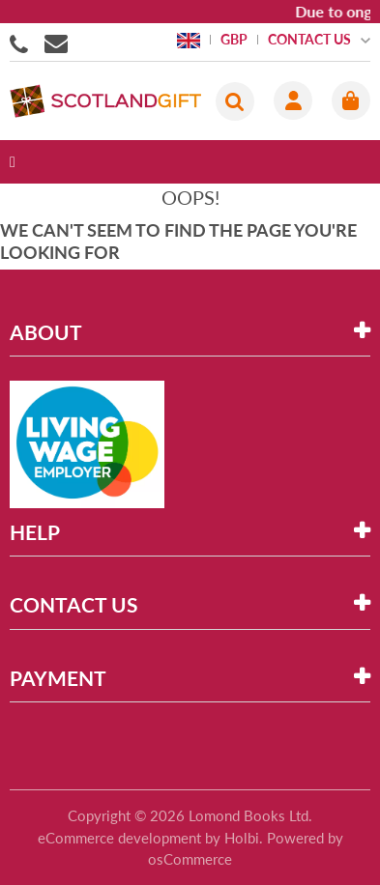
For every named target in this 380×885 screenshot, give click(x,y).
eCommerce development (119, 837)
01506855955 (22, 42)
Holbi (241, 837)
